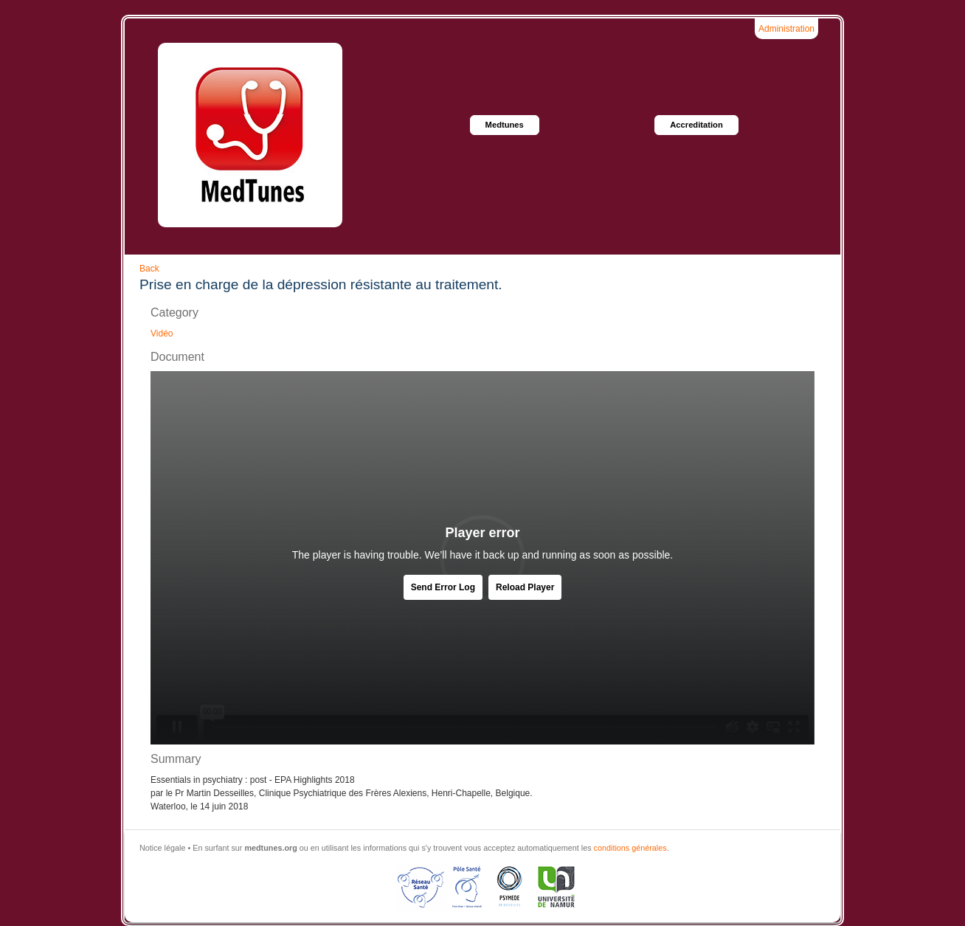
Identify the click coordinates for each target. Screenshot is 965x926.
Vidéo (162, 333)
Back (149, 268)
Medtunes (504, 124)
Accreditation (696, 124)
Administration (786, 29)
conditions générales (630, 847)
